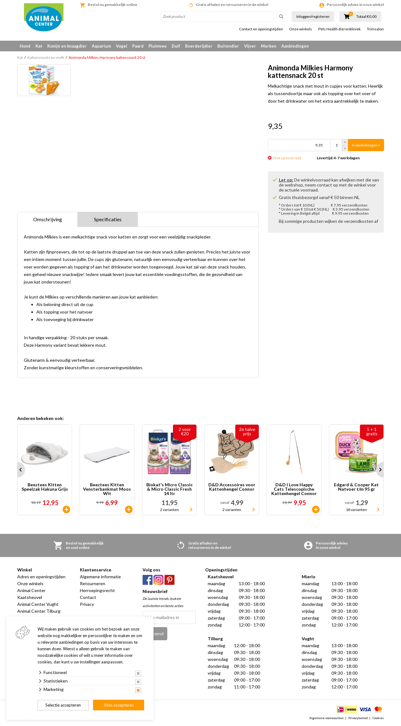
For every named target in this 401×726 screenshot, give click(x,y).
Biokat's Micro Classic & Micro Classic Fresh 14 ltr (169, 489)
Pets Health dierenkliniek (339, 29)
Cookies (378, 718)
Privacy (87, 604)
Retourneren (92, 583)
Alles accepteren (119, 705)
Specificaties (108, 219)
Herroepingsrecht (97, 590)
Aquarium (101, 46)
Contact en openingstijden (261, 29)
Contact (88, 597)
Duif (176, 46)
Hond (25, 46)
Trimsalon (375, 29)
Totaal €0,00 (366, 16)
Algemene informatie (100, 576)
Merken (268, 46)
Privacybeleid (358, 718)
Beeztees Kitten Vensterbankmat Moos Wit (107, 489)
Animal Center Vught (38, 604)
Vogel (121, 46)
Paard (137, 46)
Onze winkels (300, 29)
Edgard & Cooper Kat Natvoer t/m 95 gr (356, 487)
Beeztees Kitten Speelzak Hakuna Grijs (45, 487)
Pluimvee (157, 46)
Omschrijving (47, 219)
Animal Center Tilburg (38, 611)
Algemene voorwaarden (326, 718)
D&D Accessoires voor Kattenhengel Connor (231, 487)
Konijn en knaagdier (67, 46)
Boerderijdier (198, 46)
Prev (17, 470)
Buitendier (228, 46)
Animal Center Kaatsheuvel (31, 594)
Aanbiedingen (295, 46)
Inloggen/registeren (313, 16)
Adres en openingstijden (41, 576)
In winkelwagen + (366, 145)
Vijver (250, 46)
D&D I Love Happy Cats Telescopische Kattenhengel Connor (294, 489)
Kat (38, 46)
